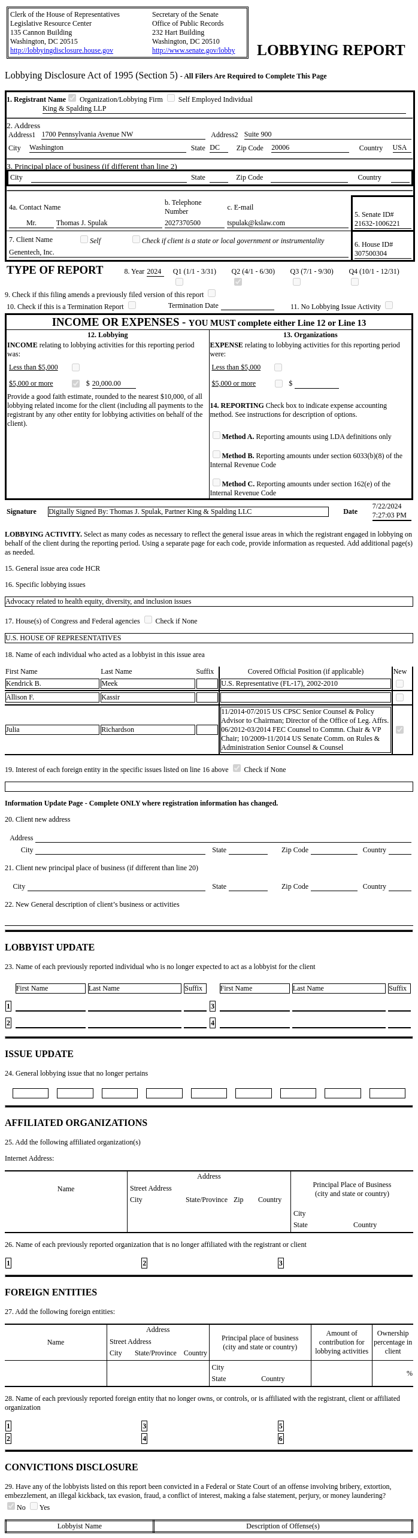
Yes (40, 1507)
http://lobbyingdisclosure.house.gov (61, 50)
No (17, 1507)
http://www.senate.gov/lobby (193, 50)
